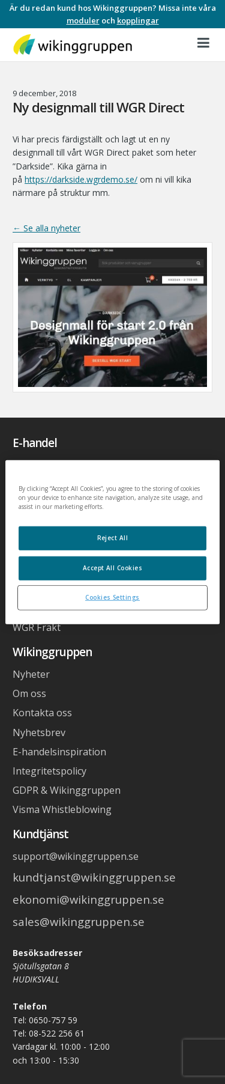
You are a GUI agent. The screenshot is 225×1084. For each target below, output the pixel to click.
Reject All (112, 538)
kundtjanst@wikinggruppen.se (94, 877)
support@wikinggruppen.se (76, 856)
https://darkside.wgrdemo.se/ (81, 179)
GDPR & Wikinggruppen (67, 790)
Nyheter (31, 674)
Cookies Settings (112, 596)
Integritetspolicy (49, 771)
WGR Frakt (37, 627)
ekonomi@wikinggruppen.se (88, 899)
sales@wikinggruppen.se (79, 921)
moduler (83, 20)
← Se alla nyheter (46, 228)
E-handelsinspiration (59, 751)
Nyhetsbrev (39, 732)
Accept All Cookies (113, 567)
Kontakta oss (42, 712)
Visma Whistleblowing (62, 809)
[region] (112, 542)
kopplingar (138, 20)
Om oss (29, 693)
